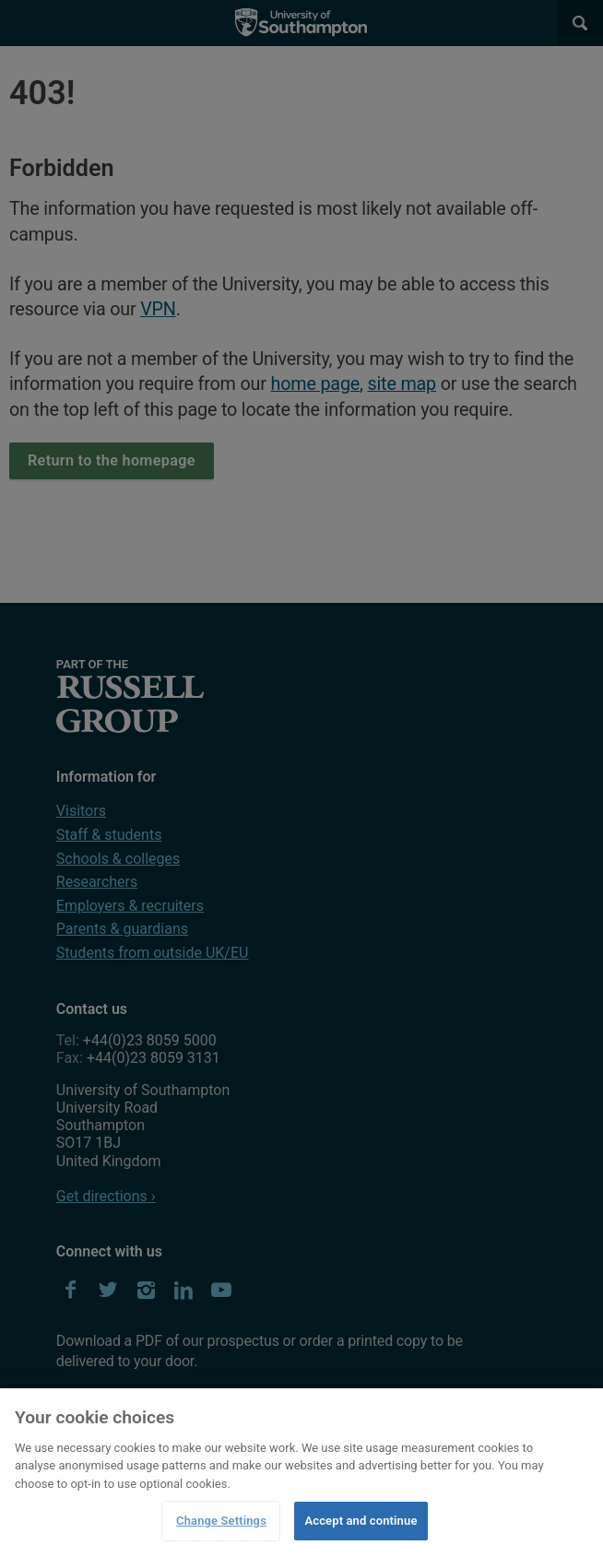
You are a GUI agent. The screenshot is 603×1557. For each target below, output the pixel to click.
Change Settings (221, 1521)
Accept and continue (360, 1521)
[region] (301, 1472)
